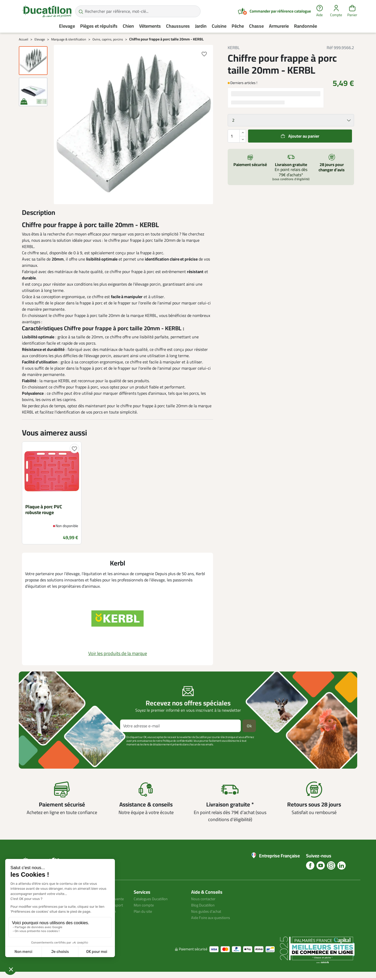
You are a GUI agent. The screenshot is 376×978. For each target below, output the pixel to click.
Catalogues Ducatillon (153, 899)
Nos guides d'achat (207, 911)
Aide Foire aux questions (212, 917)
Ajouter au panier (303, 136)
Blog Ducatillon (204, 905)
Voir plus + (36, 752)
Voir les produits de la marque (117, 653)
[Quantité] (237, 136)
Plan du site (144, 911)
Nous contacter (204, 899)
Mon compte (145, 905)
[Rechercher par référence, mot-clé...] (138, 11)
